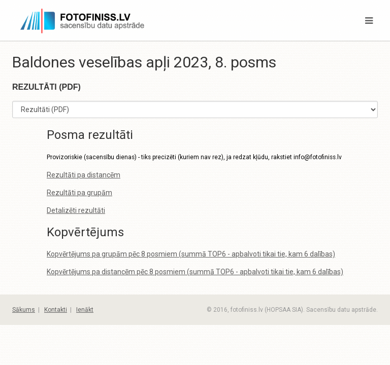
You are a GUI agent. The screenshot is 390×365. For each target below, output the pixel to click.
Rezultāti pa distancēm (83, 175)
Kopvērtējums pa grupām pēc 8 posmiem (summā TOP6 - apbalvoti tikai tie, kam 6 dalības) (191, 254)
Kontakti (55, 309)
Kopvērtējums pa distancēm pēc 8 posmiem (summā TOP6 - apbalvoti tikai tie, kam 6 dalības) (195, 272)
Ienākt (84, 309)
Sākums (23, 309)
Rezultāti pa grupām (79, 193)
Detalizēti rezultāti (76, 210)
